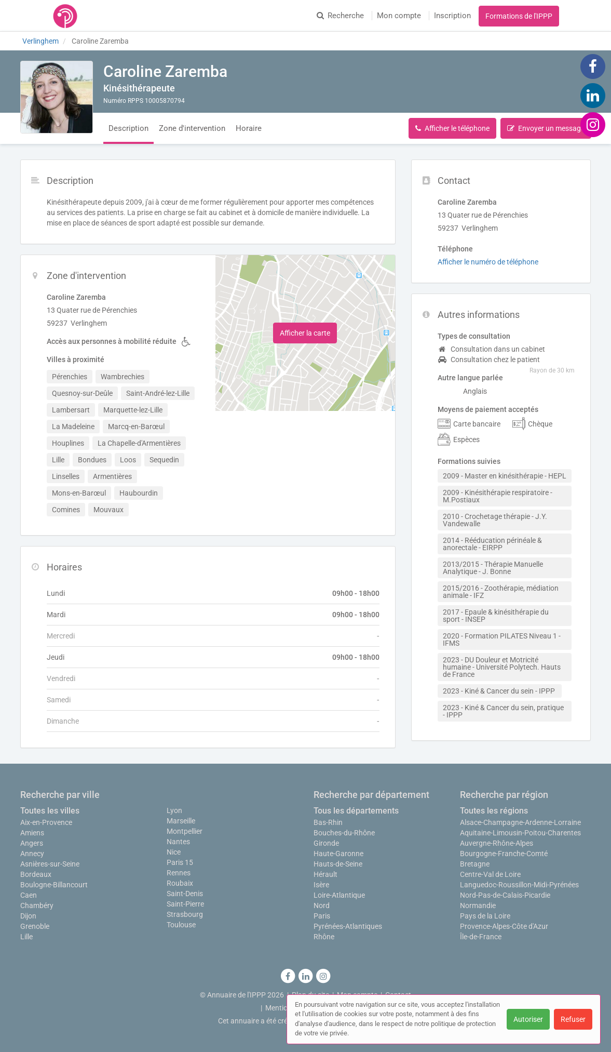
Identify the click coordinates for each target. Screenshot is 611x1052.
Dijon (28, 916)
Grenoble (34, 926)
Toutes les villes (49, 811)
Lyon (174, 810)
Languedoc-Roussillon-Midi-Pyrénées (519, 885)
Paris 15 (180, 862)
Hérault (325, 874)
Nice (174, 852)
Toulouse (181, 925)
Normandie (478, 905)
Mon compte (399, 15)
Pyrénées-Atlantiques (348, 926)
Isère (321, 885)
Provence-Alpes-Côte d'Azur (504, 926)
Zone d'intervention (192, 128)
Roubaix (180, 883)
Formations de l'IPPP (518, 16)
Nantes (178, 841)
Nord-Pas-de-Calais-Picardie (505, 895)
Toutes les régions (494, 811)
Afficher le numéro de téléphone (488, 262)
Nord (322, 905)
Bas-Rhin (328, 822)
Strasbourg (185, 914)
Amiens (32, 833)
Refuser (573, 1019)
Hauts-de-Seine (338, 864)
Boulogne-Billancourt (54, 885)
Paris (322, 916)
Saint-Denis (185, 893)
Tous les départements (356, 811)
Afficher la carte (305, 333)
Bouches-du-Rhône (344, 833)
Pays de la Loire (485, 916)
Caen (28, 895)
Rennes (179, 873)
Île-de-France (480, 937)
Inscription (452, 15)
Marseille (181, 821)
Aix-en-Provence (46, 822)
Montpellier (184, 831)
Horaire (249, 128)
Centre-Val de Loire (490, 874)
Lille (26, 937)
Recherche (340, 15)
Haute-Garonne (338, 853)
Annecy (32, 853)
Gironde (326, 843)
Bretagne (475, 864)
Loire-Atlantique (339, 895)
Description (128, 128)
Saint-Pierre (185, 904)
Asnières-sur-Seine (49, 864)
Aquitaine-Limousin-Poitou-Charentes (520, 833)
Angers (31, 843)
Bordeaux (35, 874)
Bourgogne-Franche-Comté (504, 853)
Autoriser (528, 1019)
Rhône (324, 937)
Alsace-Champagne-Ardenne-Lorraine (520, 822)
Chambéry (36, 905)
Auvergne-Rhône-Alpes (496, 843)
